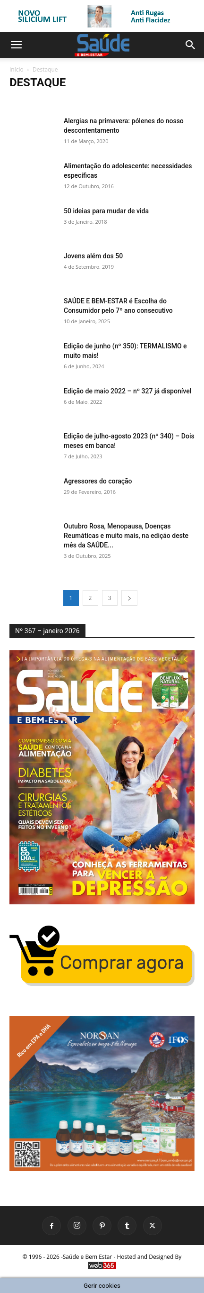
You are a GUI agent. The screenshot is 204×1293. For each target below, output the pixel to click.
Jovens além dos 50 (93, 256)
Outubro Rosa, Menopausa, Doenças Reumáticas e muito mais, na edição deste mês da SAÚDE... (126, 535)
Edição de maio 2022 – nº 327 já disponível (127, 391)
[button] (16, 45)
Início (16, 69)
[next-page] (129, 598)
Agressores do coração (98, 481)
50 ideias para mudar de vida (106, 211)
